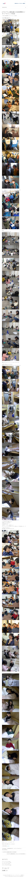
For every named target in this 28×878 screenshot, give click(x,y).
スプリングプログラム (17, 848)
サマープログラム (5, 863)
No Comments (4, 849)
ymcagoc (4, 848)
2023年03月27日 (10, 848)
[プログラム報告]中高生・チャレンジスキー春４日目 (16, 853)
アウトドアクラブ (5, 861)
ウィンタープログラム (5, 862)
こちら (8, 845)
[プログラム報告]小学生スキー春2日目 (9, 852)
